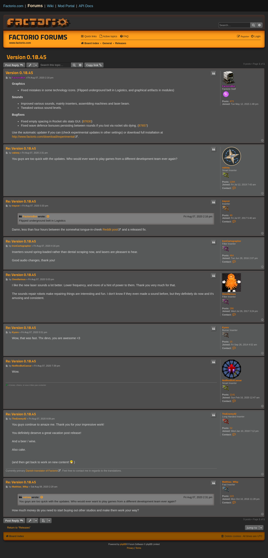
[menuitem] (108, 36)
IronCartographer (231, 241)
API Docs (86, 6)
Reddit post (110, 229)
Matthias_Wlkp (230, 482)
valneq (225, 167)
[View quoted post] (48, 216)
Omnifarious (229, 294)
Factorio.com (13, 6)
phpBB (123, 544)
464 (232, 255)
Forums (35, 5)
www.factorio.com (20, 42)
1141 (232, 394)
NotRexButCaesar (232, 380)
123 (232, 496)
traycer (226, 201)
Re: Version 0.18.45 (21, 148)
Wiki (50, 6)
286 (232, 308)
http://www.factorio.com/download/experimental (43, 136)
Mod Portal (66, 6)
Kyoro (225, 327)
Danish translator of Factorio (42, 470)
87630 (87, 121)
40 (231, 215)
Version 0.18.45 (26, 57)
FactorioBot (228, 86)
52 (231, 428)
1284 (232, 182)
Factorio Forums (38, 37)
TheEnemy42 (229, 414)
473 (232, 101)
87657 (143, 125)
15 (231, 341)
